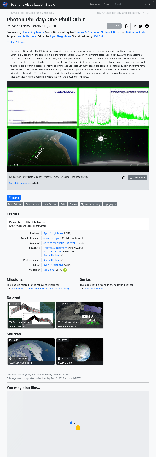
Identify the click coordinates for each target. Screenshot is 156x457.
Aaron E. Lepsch (52, 238)
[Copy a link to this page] (134, 26)
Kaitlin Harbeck (135, 32)
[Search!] (150, 4)
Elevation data (32, 204)
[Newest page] (148, 13)
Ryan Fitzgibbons (33, 32)
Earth (14, 197)
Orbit (63, 204)
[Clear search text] (145, 4)
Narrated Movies (94, 288)
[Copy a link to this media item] (123, 177)
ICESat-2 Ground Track (20, 362)
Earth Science (14, 204)
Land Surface (50, 204)
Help (106, 4)
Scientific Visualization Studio (32, 4)
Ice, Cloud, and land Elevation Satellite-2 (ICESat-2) (40, 288)
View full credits (17, 42)
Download (137, 177)
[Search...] (128, 4)
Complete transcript (19, 183)
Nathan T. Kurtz (110, 32)
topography (110, 204)
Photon (73, 204)
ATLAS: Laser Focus (67, 326)
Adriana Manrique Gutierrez (59, 243)
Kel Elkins (100, 36)
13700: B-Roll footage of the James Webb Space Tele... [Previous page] (32, 12)
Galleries (94, 4)
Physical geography (90, 204)
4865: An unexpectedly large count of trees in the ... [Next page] (118, 12)
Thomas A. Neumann (87, 32)
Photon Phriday (17, 326)
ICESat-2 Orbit (65, 362)
